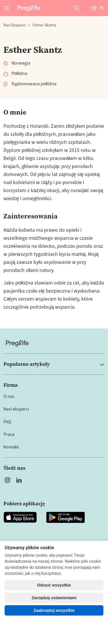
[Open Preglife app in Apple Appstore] (20, 517)
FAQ (7, 422)
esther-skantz (44, 25)
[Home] (54, 343)
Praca (8, 434)
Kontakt (11, 447)
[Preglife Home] (29, 8)
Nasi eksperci (14, 25)
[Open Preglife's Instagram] (7, 480)
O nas (8, 396)
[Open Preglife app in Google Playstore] (65, 517)
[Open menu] (6, 8)
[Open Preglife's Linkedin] (20, 480)
